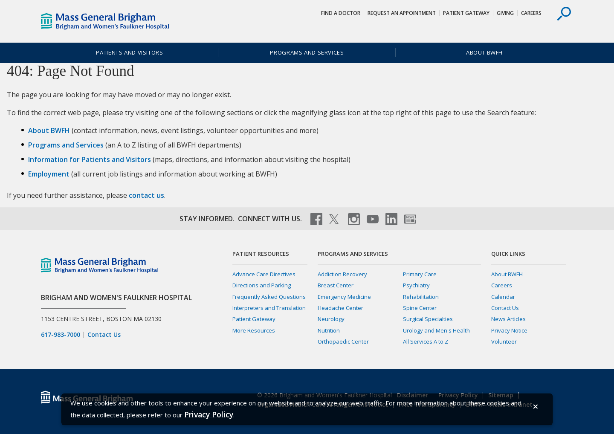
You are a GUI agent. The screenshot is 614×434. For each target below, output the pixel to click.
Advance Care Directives (263, 274)
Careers (531, 13)
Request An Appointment (402, 13)
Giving (505, 13)
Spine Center (420, 308)
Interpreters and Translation (269, 308)
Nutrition (329, 330)
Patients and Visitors (129, 52)
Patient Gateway (466, 13)
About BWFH (484, 52)
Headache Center (340, 308)
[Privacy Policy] (208, 414)
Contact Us (104, 334)
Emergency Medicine (344, 297)
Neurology (331, 319)
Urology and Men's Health (436, 330)
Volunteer (504, 341)
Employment (49, 174)
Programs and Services (307, 52)
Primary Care (420, 274)
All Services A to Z (425, 341)
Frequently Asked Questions (269, 297)
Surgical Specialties (428, 319)
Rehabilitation (421, 297)
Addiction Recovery (342, 274)
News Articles (508, 319)
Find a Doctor (340, 13)
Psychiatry (416, 285)
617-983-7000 (60, 334)
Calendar (503, 297)
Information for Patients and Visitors (89, 159)
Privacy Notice (509, 330)
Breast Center (335, 285)
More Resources (253, 330)
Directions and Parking (261, 285)
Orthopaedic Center (343, 341)
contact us (146, 195)
